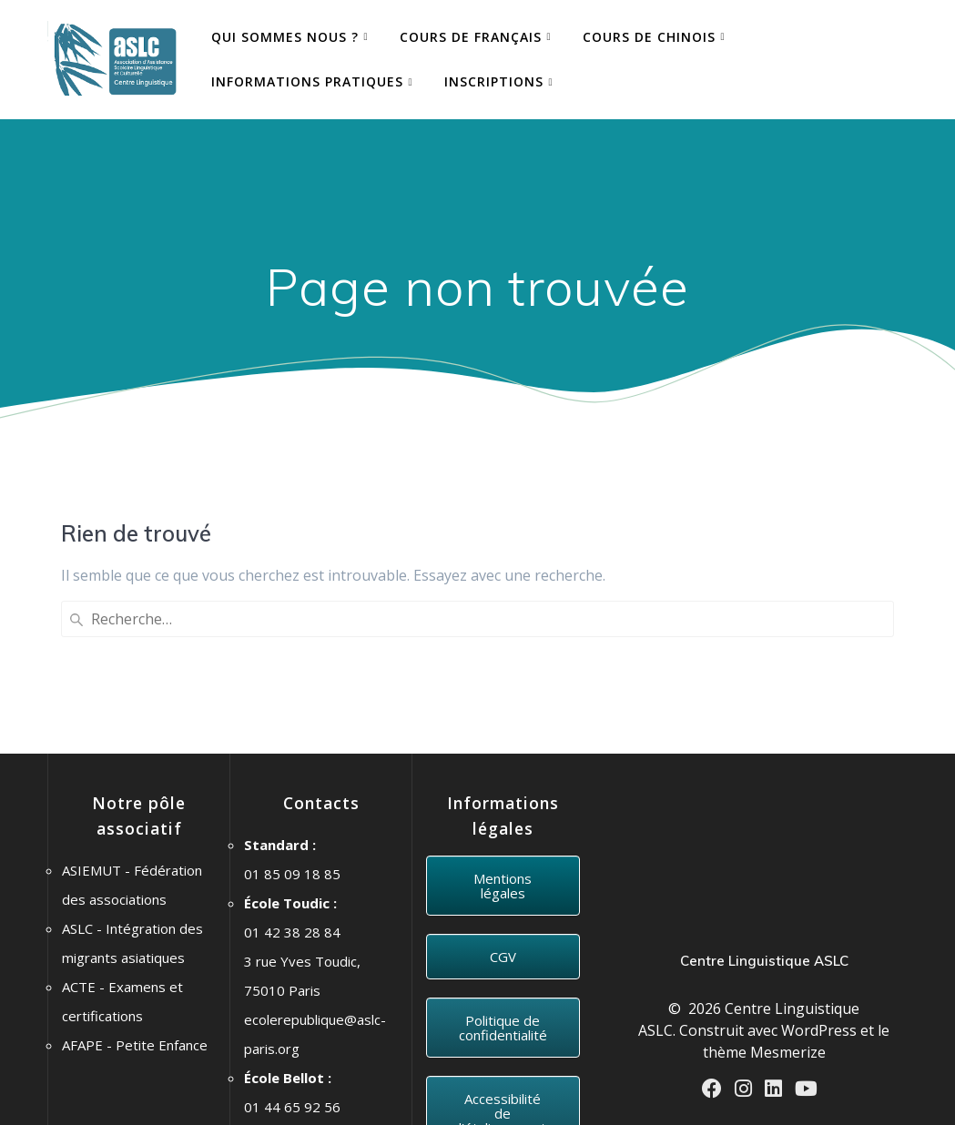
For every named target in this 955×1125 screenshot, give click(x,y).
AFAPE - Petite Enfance (135, 896)
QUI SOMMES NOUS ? (285, 37)
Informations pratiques (307, 81)
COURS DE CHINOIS (649, 37)
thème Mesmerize (764, 903)
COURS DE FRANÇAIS (471, 37)
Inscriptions (494, 81)
